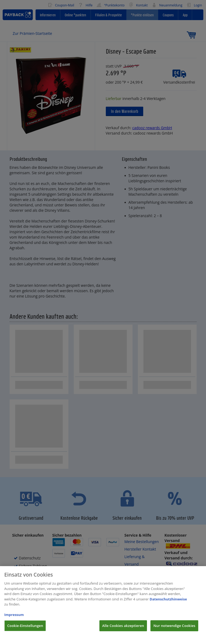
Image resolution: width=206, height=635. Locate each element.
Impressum (14, 618)
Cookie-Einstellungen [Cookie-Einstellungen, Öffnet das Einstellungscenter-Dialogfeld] (25, 629)
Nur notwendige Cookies (174, 629)
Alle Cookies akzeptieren (123, 629)
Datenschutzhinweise (168, 602)
